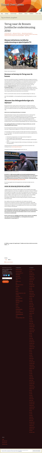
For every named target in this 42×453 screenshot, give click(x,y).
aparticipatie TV (29, 33)
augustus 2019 (31, 313)
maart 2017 (31, 356)
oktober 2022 (31, 276)
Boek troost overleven (19, 284)
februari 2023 (31, 273)
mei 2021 (30, 289)
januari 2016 (31, 380)
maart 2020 (31, 303)
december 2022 (31, 274)
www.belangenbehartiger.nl (16, 146)
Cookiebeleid (20, 451)
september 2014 (32, 407)
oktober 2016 (31, 365)
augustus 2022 (31, 279)
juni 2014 (30, 412)
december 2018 (31, 324)
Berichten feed (4, 440)
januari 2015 (31, 400)
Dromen (17, 289)
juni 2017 (30, 351)
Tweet (6, 259)
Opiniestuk (17, 302)
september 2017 (32, 346)
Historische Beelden (19, 298)
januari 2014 (31, 420)
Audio (17, 279)
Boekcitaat (17, 286)
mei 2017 (30, 353)
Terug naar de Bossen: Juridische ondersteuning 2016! (19, 27)
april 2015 (30, 395)
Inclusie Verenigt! (13, 13)
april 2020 (30, 301)
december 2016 (31, 361)
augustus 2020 (31, 296)
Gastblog (6, 13)
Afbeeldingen (18, 274)
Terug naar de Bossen (17, 33)
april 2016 (30, 375)
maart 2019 (31, 321)
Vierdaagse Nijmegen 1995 (20, 317)
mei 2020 (30, 299)
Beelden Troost (18, 281)
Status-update (18, 311)
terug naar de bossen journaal (17, 35)
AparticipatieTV (18, 278)
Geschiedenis (18, 296)
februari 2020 (31, 304)
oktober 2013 (31, 425)
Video (17, 316)
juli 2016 (30, 370)
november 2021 (31, 286)
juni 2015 (30, 392)
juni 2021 (30, 288)
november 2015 (31, 383)
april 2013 (30, 430)
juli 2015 (30, 390)
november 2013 (31, 423)
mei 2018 (30, 336)
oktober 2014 (31, 405)
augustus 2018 (31, 331)
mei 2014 (30, 413)
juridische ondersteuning (33, 34)
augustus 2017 (31, 348)
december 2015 (31, 381)
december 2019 (31, 308)
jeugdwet (27, 34)
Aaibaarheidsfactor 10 (19, 273)
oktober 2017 (31, 345)
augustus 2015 (31, 388)
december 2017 (31, 341)
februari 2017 (31, 358)
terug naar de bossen (8, 35)
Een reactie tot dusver (9, 262)
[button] (21, 57)
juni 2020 (30, 298)
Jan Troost (27, 35)
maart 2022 (31, 281)
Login (3, 439)
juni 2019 (30, 316)
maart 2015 (31, 397)
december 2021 (31, 284)
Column (17, 288)
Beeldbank (31, 13)
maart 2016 (31, 376)
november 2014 (31, 403)
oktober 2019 (31, 311)
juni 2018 (30, 335)
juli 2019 (30, 314)
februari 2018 (31, 340)
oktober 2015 (31, 385)
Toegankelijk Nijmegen (19, 314)
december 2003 (31, 432)
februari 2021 (31, 291)
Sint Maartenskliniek (19, 309)
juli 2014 (30, 410)
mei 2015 (30, 393)
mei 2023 (30, 271)
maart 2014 (31, 417)
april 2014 (30, 415)
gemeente (20, 34)
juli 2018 (30, 333)
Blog (2, 13)
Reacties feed (4, 442)
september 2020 (32, 294)
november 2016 (31, 363)
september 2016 (32, 366)
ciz (17, 34)
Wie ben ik (20, 13)
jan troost (23, 34)
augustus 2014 (31, 408)
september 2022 (32, 278)
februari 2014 (31, 418)
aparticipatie (25, 33)
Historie (26, 13)
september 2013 (32, 427)
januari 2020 (31, 306)
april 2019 (30, 319)
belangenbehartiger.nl (8, 34)
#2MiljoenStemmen (19, 269)
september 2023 (32, 269)
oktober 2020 (31, 293)
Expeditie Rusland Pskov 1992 (20, 293)
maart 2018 (31, 338)
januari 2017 (31, 360)
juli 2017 (30, 350)
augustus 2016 (31, 368)
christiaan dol (14, 34)
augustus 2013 (31, 428)
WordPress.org (4, 444)
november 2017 (31, 343)
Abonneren (5, 281)
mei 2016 (30, 373)
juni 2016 (30, 371)
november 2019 (31, 309)
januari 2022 (31, 283)
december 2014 (31, 402)
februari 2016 (31, 378)
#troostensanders (19, 271)
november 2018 (31, 326)
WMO (23, 35)
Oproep (17, 304)
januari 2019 (31, 323)
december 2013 (31, 422)
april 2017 (30, 355)
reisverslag (17, 307)
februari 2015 (31, 398)
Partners (37, 13)
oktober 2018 (31, 328)
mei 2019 (30, 318)
